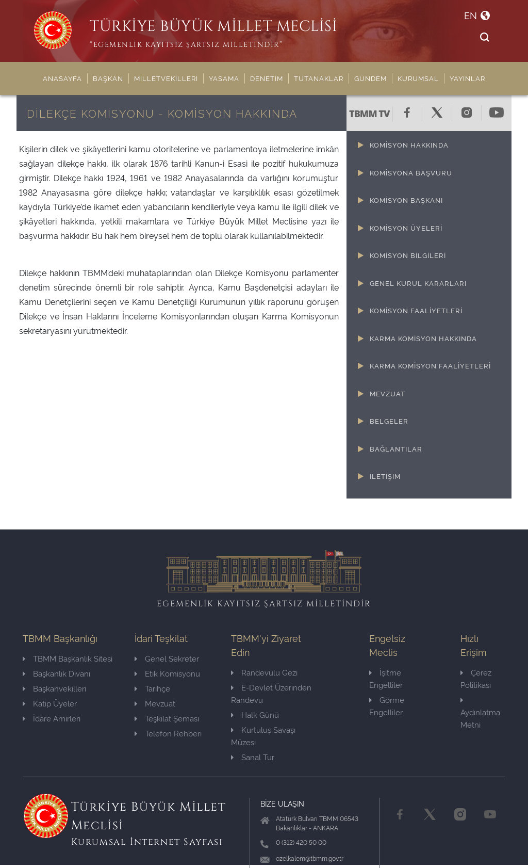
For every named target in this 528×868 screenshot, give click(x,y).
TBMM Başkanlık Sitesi (67, 658)
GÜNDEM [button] (370, 78)
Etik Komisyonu (167, 673)
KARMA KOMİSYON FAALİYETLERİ (430, 365)
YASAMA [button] (224, 78)
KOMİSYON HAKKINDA (409, 144)
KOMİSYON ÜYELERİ (406, 227)
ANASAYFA (62, 78)
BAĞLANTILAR (396, 448)
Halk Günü (255, 714)
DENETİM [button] (266, 78)
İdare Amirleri (51, 718)
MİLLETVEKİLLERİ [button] (166, 78)
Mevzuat (155, 703)
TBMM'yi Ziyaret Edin (266, 644)
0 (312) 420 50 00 (301, 842)
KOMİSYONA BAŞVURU (411, 172)
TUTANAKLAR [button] (318, 78)
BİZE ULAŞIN (282, 803)
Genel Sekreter (167, 658)
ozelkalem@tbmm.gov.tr (309, 858)
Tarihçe (152, 688)
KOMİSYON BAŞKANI (406, 199)
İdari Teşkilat (161, 637)
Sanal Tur (252, 756)
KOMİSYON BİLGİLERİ (408, 255)
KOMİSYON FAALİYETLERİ (416, 310)
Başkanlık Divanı (56, 673)
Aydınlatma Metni (480, 713)
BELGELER (389, 420)
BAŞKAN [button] (108, 78)
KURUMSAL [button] (418, 78)
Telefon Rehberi (168, 733)
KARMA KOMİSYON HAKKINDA (423, 338)
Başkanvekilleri (54, 688)
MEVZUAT (387, 393)
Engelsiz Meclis (387, 644)
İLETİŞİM (385, 475)
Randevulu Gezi (264, 672)
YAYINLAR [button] (467, 78)
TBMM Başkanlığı (60, 637)
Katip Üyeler (50, 703)
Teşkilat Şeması (167, 718)
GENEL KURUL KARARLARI (418, 282)
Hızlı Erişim (473, 644)
